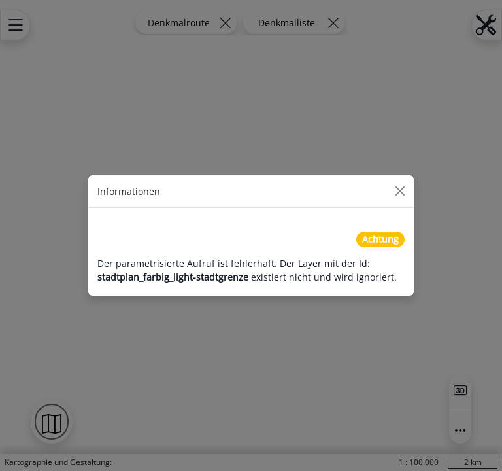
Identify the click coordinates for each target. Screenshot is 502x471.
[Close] (400, 191)
